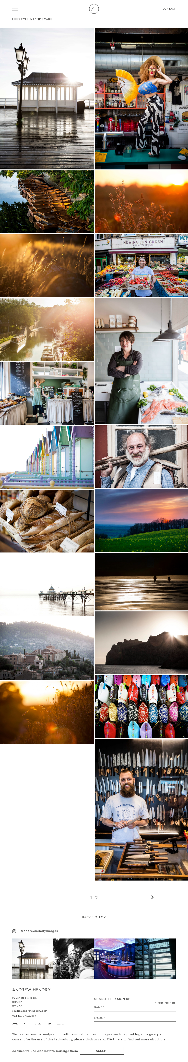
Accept (102, 1051)
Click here (115, 1039)
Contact (169, 8)
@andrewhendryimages (35, 931)
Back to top (94, 917)
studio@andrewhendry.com (29, 1010)
